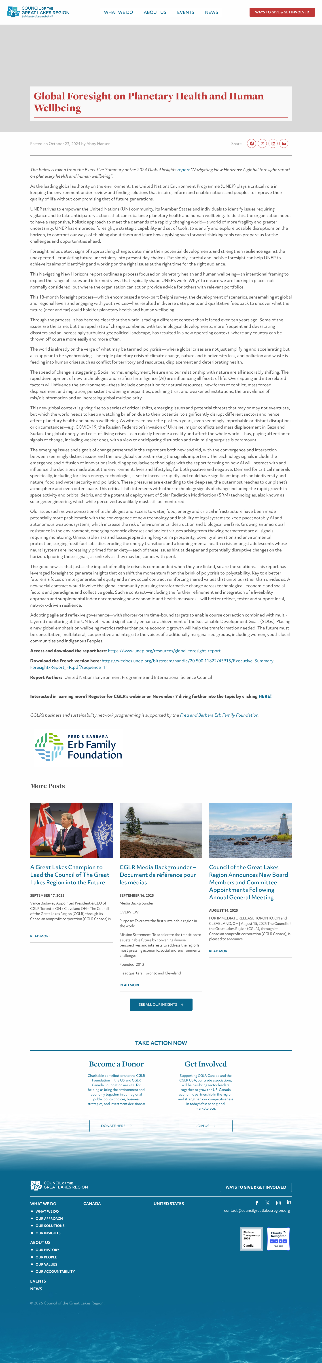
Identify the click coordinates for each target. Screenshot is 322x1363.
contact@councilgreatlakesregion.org (257, 1210)
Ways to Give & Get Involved (282, 12)
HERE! (265, 696)
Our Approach (49, 1218)
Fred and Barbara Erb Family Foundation (218, 715)
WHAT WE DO (118, 12)
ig (278, 1202)
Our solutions (50, 1226)
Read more (40, 936)
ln (289, 1202)
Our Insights (48, 1233)
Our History (47, 1250)
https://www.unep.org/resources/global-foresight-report (164, 651)
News (211, 12)
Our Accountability (55, 1271)
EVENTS (185, 12)
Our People (46, 1257)
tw (267, 1202)
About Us (155, 12)
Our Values (46, 1264)
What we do (47, 1211)
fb (257, 1202)
